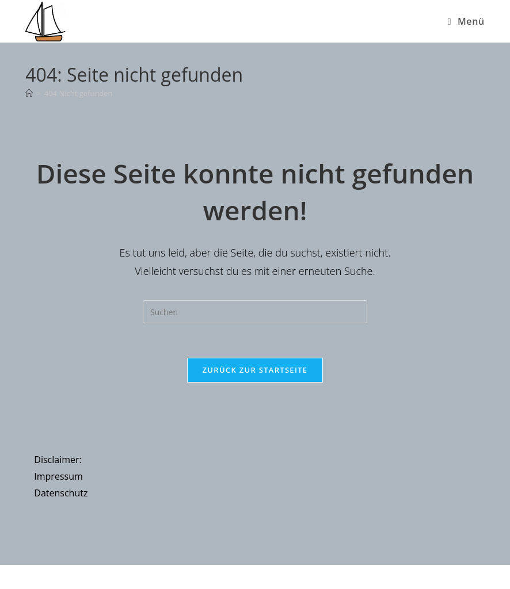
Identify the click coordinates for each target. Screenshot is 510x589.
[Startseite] (29, 93)
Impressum (58, 476)
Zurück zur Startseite (255, 370)
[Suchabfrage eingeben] (255, 311)
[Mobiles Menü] (466, 21)
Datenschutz (60, 493)
